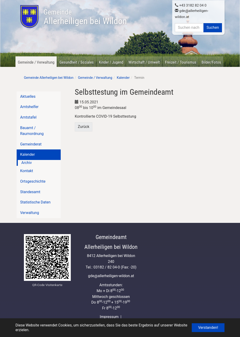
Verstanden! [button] (208, 327)
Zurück (83, 126)
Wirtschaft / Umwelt (144, 62)
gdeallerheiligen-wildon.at (111, 276)
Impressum (109, 317)
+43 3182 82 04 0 (190, 5)
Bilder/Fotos (211, 62)
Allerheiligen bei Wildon (85, 17)
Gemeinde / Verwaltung (36, 62)
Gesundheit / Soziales (77, 62)
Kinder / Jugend (111, 62)
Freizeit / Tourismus (180, 62)
